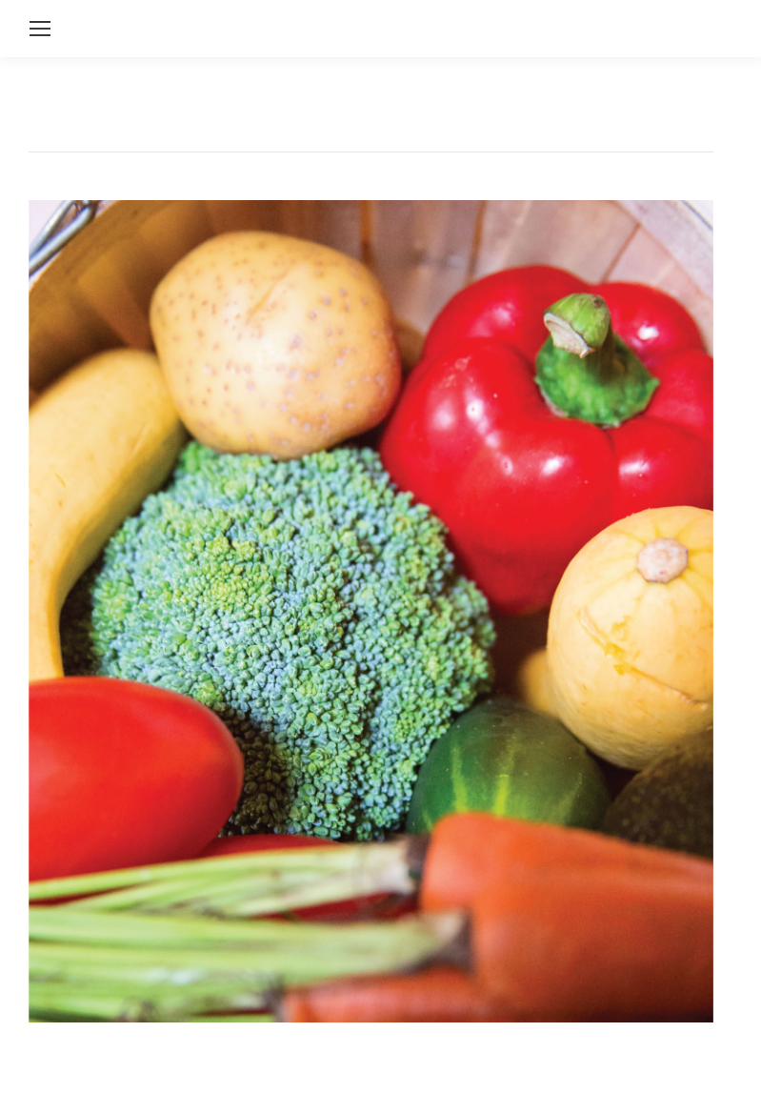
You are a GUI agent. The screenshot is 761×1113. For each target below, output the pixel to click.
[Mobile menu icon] (40, 28)
